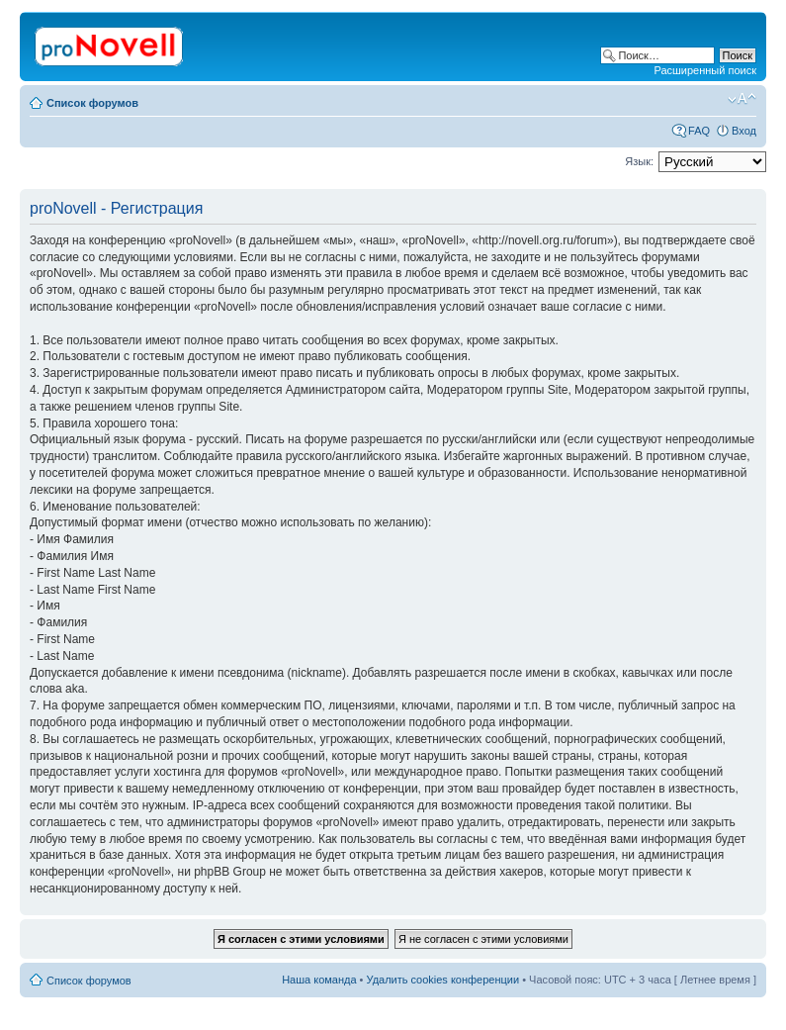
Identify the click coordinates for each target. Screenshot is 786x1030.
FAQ (699, 131)
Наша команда (319, 979)
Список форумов (92, 103)
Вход (744, 131)
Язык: (639, 161)
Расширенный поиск (705, 70)
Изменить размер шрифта (742, 99)
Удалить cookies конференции (443, 979)
